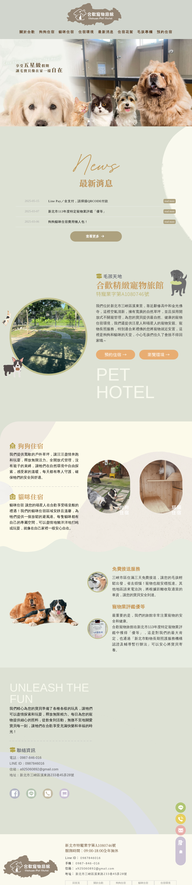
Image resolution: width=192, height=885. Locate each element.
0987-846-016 (88, 863)
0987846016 (90, 858)
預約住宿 (115, 335)
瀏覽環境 (159, 335)
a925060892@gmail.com (95, 868)
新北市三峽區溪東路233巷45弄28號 (101, 874)
